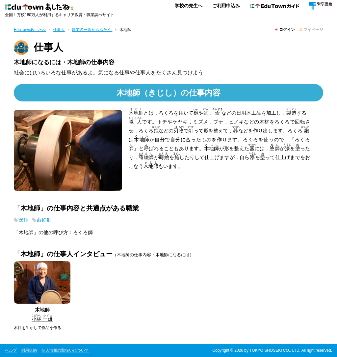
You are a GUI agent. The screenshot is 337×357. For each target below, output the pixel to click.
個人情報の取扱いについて (65, 350)
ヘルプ (11, 350)
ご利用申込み (226, 5)
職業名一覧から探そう (92, 29)
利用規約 (29, 350)
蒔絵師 (44, 220)
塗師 (23, 220)
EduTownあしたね (30, 29)
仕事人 (59, 29)
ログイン (285, 29)
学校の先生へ (188, 5)
